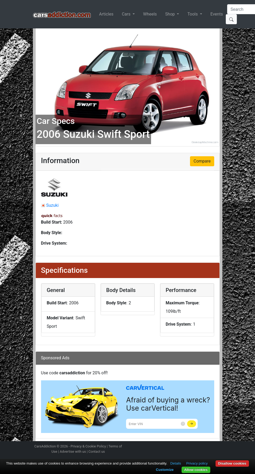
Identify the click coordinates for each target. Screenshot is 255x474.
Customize (164, 470)
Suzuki (52, 205)
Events (217, 14)
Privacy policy (197, 463)
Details (175, 463)
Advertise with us (73, 451)
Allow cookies (196, 470)
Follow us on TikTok (210, 447)
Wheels (150, 14)
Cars (127, 14)
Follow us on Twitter (191, 447)
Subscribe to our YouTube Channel (219, 447)
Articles (106, 14)
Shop (170, 14)
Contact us (96, 451)
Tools (193, 14)
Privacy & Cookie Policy (88, 446)
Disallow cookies (232, 463)
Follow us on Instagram (182, 447)
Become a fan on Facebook (200, 447)
